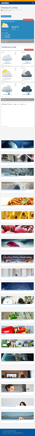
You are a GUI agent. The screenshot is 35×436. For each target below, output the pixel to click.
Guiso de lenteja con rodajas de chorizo (8, 205)
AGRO (12, 0)
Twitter (10, 433)
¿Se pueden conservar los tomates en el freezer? (10, 233)
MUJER (2, 0)
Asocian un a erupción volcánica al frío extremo (10, 176)
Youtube (21, 433)
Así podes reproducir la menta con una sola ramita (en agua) (12, 320)
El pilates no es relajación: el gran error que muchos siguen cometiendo (14, 276)
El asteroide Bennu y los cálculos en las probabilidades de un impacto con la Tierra (16, 148)
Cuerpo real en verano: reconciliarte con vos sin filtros (11, 420)
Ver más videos (5, 126)
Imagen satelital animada (6, 16)
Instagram (16, 433)
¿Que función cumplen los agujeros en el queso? (10, 219)
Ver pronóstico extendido (28, 19)
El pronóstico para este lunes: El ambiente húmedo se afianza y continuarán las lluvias (17, 247)
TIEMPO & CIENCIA (7, 0)
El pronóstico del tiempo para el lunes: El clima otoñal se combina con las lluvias (16, 162)
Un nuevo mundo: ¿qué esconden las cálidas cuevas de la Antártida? (13, 190)
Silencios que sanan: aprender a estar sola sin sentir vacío (11, 392)
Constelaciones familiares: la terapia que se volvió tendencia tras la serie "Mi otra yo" (17, 290)
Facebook (6, 433)
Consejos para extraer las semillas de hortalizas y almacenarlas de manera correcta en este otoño (17, 334)
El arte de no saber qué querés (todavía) (8, 406)
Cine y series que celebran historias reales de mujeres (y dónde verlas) (14, 378)
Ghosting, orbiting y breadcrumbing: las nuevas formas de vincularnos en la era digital (17, 263)
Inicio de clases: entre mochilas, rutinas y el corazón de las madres (13, 304)
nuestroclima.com (7, 433)
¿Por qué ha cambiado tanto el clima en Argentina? (10, 361)
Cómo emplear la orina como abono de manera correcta (11, 347)
